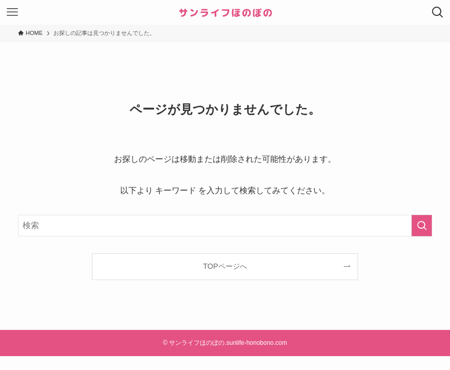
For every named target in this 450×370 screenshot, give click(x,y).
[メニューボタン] (12, 12)
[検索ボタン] (437, 12)
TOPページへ (225, 266)
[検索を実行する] (421, 225)
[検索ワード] (225, 225)
